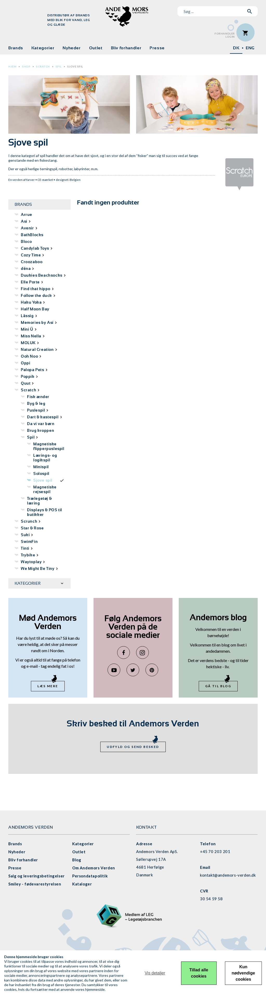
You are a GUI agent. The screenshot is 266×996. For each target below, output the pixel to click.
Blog (76, 859)
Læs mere (47, 686)
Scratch (43, 66)
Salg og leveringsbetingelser (36, 876)
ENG (250, 48)
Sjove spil (75, 66)
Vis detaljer (155, 973)
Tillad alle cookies (198, 973)
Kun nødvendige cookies (243, 973)
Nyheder (72, 48)
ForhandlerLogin (225, 35)
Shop (26, 66)
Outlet (96, 48)
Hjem (12, 66)
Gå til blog (218, 686)
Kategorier (42, 48)
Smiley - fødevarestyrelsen (34, 884)
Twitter (133, 670)
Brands (15, 48)
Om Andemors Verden (93, 867)
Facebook (123, 652)
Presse (157, 48)
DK (236, 48)
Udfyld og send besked (133, 747)
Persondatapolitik (90, 876)
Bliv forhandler (126, 48)
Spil (59, 66)
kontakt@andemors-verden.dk (228, 875)
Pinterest (151, 670)
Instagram (142, 652)
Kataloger (82, 884)
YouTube (114, 670)
